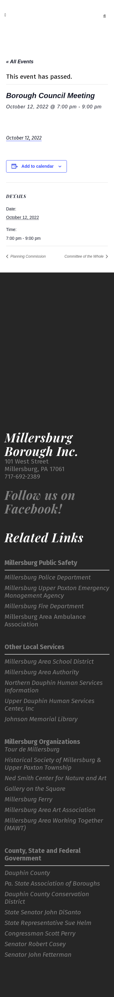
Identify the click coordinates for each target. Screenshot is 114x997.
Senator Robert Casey (35, 944)
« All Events (19, 61)
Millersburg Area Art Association (50, 810)
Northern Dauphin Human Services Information (54, 686)
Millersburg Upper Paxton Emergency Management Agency (57, 591)
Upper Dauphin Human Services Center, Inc (50, 704)
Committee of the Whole (84, 256)
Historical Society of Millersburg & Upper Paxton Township (53, 763)
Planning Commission (27, 256)
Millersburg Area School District (49, 661)
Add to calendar (38, 166)
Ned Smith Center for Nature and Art (55, 778)
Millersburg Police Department (48, 577)
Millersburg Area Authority (42, 672)
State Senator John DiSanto (43, 912)
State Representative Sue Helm (48, 923)
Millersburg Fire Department (44, 606)
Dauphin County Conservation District (47, 898)
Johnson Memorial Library (41, 719)
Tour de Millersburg (32, 749)
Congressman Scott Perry (40, 933)
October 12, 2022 (24, 138)
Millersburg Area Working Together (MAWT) (54, 824)
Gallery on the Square (35, 789)
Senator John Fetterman (38, 955)
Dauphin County (27, 873)
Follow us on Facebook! (40, 501)
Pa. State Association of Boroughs (52, 883)
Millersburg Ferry (28, 799)
